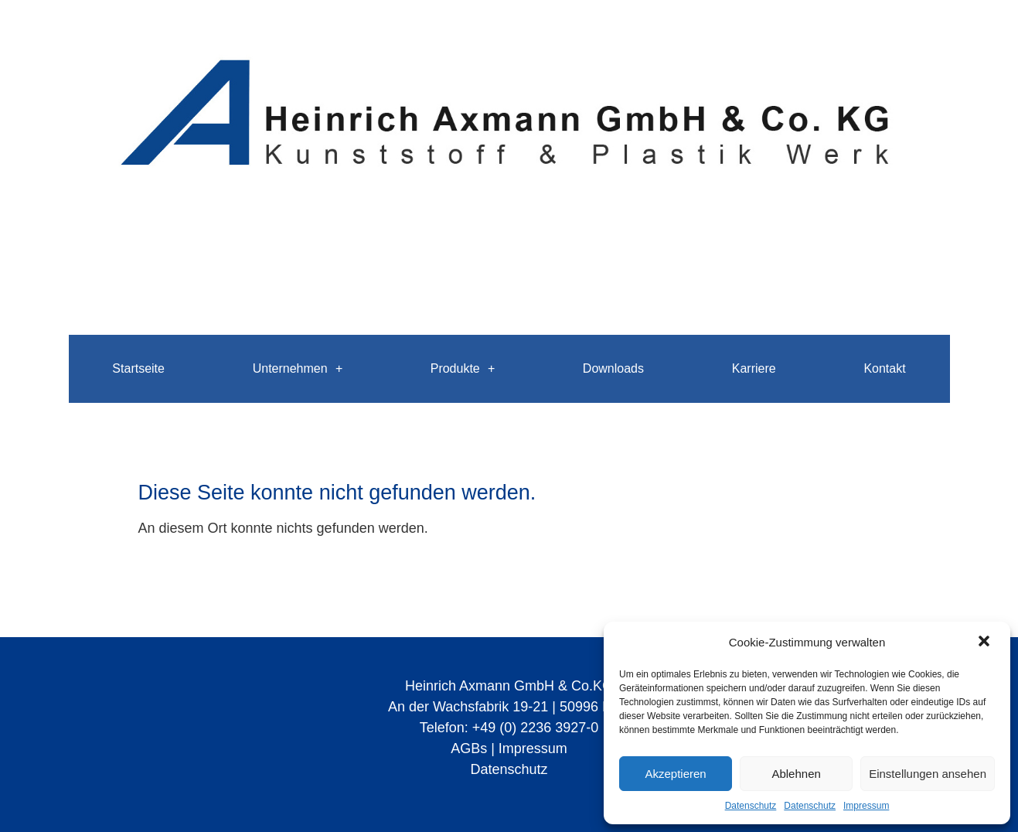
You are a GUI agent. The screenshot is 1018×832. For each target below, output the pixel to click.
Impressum (866, 805)
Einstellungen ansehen (927, 773)
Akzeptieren (675, 773)
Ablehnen (795, 773)
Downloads (613, 368)
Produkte (463, 369)
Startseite (138, 368)
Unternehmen (297, 369)
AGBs (469, 748)
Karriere (754, 368)
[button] (985, 642)
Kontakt (884, 368)
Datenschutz (751, 805)
